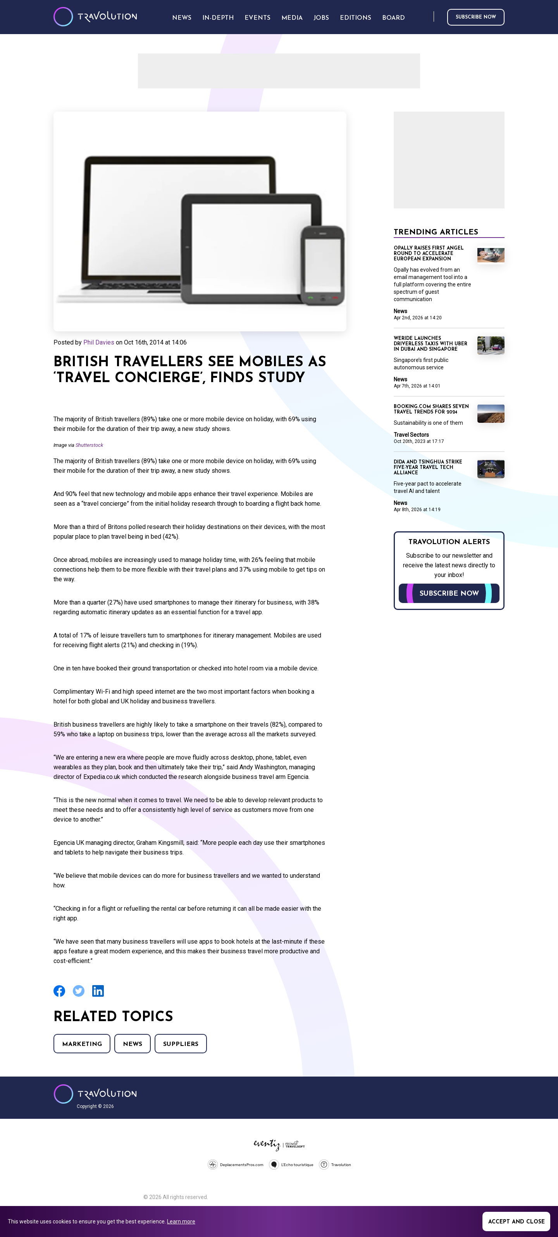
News (132, 1044)
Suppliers (180, 1044)
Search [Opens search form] (426, 17)
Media (292, 18)
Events (257, 18)
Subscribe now (476, 17)
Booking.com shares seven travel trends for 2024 (431, 410)
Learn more (181, 1221)
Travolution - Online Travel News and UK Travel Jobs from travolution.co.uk (95, 1094)
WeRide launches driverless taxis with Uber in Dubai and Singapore (430, 344)
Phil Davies (98, 342)
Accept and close (516, 1222)
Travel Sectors (411, 434)
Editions (355, 18)
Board (393, 18)
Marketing (82, 1044)
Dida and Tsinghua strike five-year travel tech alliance (428, 468)
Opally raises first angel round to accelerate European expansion (429, 254)
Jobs (321, 18)
